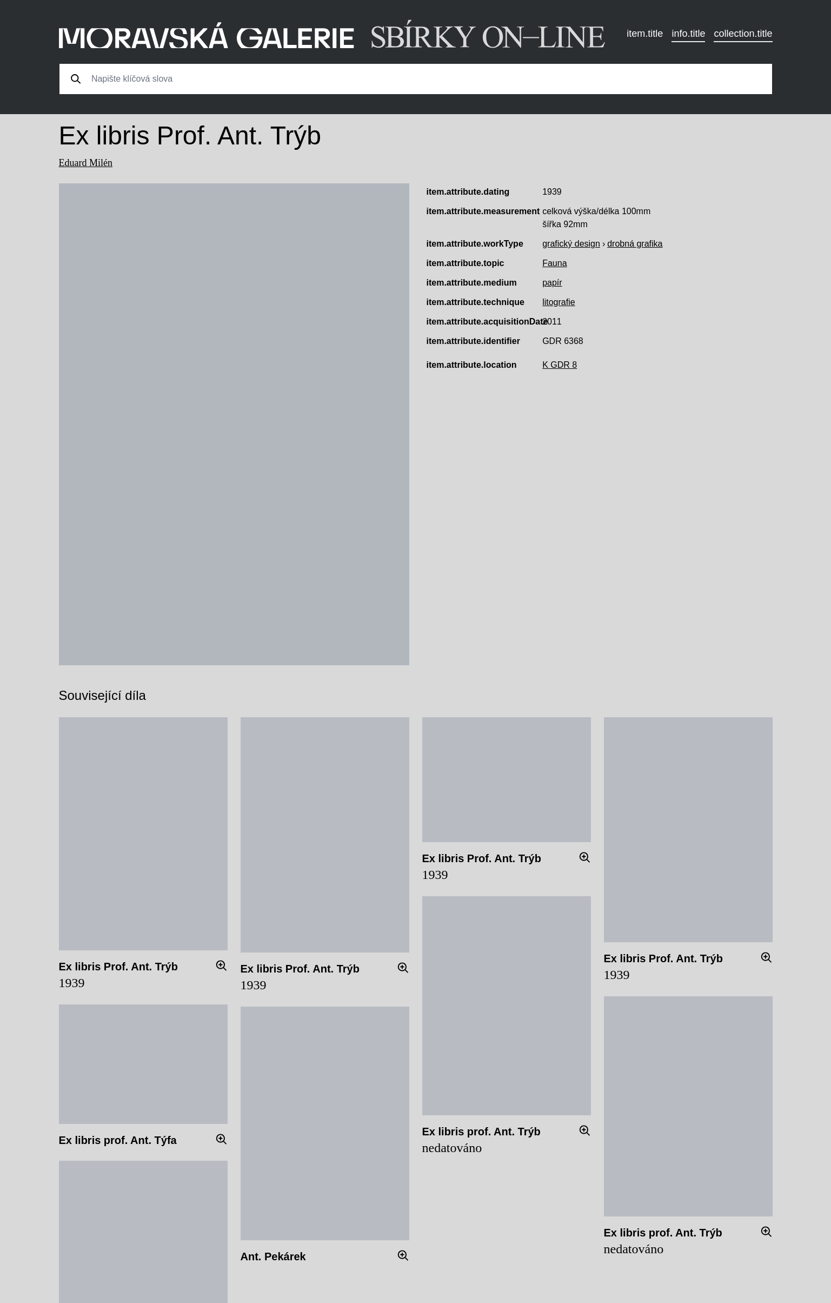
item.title (645, 33)
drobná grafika (634, 243)
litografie (558, 302)
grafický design (571, 243)
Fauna (554, 263)
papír (552, 282)
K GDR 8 (559, 364)
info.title (688, 33)
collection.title (743, 33)
